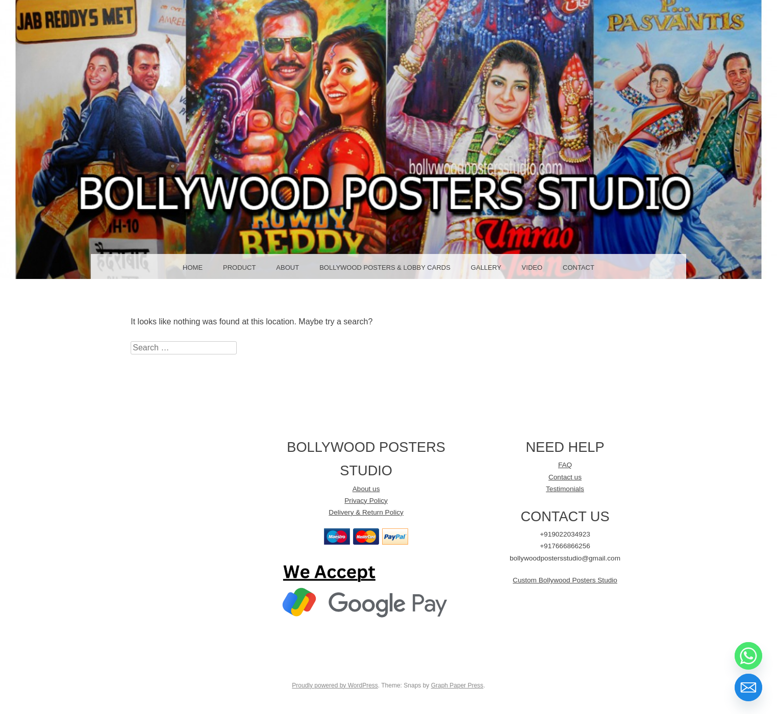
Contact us (565, 477)
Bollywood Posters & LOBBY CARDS (384, 267)
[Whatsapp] (748, 656)
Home (193, 267)
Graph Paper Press (457, 685)
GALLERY (486, 267)
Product (239, 267)
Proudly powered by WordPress (335, 685)
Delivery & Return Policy (366, 512)
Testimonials (565, 489)
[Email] (748, 687)
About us (366, 489)
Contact (578, 267)
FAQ (565, 465)
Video (532, 267)
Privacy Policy (366, 500)
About (287, 267)
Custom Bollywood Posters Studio (565, 580)
